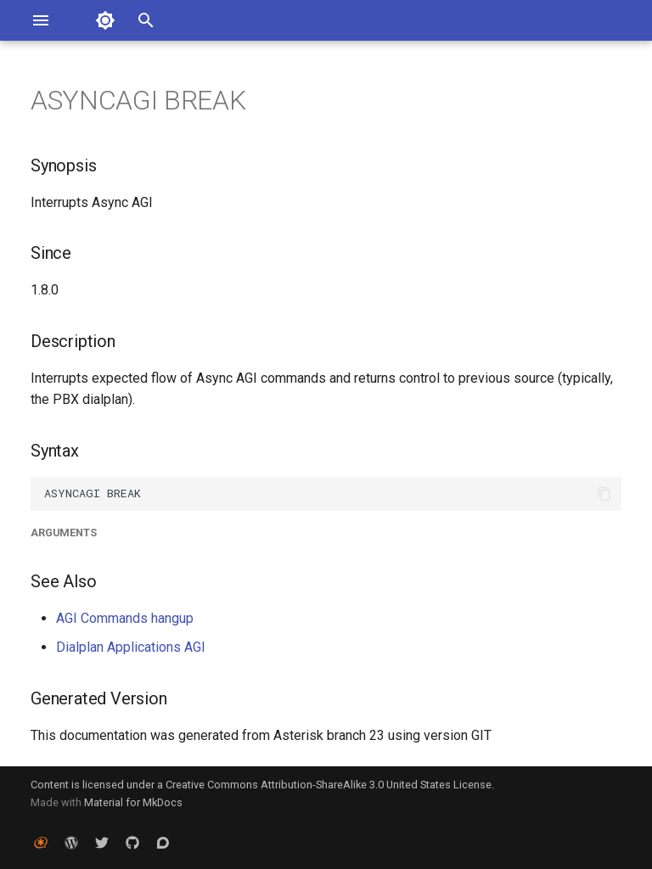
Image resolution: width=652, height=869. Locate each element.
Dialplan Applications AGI (130, 647)
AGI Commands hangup (125, 618)
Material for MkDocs (133, 802)
